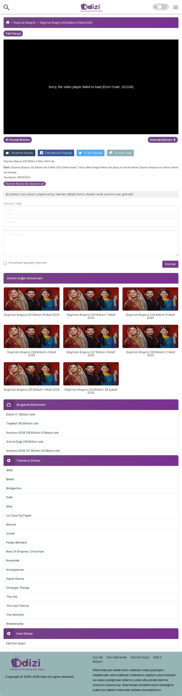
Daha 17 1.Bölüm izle (20, 414)
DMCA (157, 657)
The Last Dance (17, 606)
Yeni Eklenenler (116, 657)
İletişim (98, 662)
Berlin (10, 479)
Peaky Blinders (16, 542)
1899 (9, 470)
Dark (9, 497)
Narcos (11, 524)
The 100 (11, 597)
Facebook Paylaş (56, 153)
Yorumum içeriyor (25, 263)
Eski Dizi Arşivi (15, 643)
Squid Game (15, 579)
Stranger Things (17, 588)
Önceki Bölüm (17, 140)
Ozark (10, 533)
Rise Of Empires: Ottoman (25, 551)
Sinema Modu (19, 153)
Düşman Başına (25, 23)
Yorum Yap (120, 153)
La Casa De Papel (18, 515)
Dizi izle (98, 657)
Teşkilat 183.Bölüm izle (22, 423)
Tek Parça (13, 33)
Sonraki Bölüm (163, 140)
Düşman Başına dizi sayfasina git (24, 183)
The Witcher (15, 615)
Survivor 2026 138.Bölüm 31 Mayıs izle (32, 433)
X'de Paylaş (90, 153)
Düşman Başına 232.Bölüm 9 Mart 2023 (66, 23)
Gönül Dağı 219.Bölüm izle (24, 442)
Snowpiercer (15, 570)
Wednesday (15, 624)
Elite (9, 506)
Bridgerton (14, 488)
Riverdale (12, 560)
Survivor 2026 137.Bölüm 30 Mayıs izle (33, 451)
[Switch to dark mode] (161, 7)
